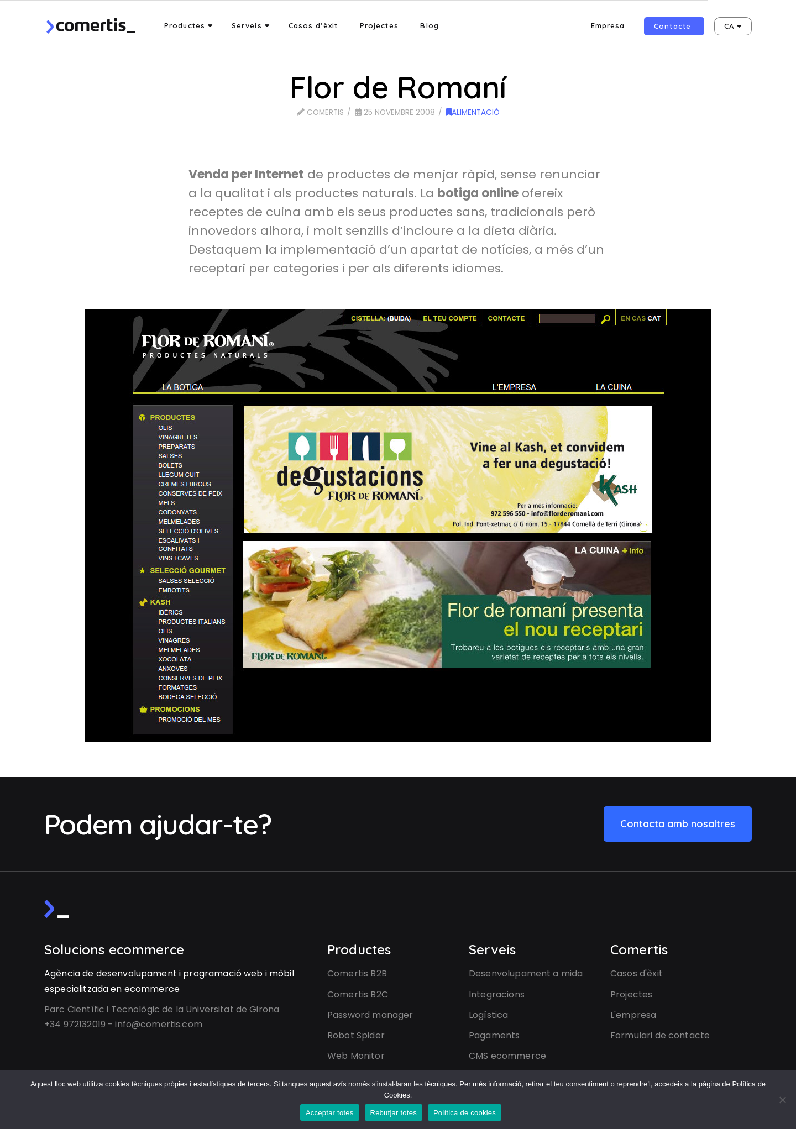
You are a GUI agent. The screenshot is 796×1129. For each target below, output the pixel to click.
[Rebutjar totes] (782, 1099)
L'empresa (633, 1015)
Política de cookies (464, 1113)
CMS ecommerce (507, 1055)
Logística (488, 1015)
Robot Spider (356, 1035)
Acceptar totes (330, 1113)
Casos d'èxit (636, 973)
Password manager (370, 1015)
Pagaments (494, 1035)
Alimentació (473, 112)
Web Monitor (356, 1055)
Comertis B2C (357, 994)
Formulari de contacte (660, 1035)
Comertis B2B (357, 973)
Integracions (497, 994)
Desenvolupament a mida (526, 973)
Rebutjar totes (393, 1113)
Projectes (631, 994)
